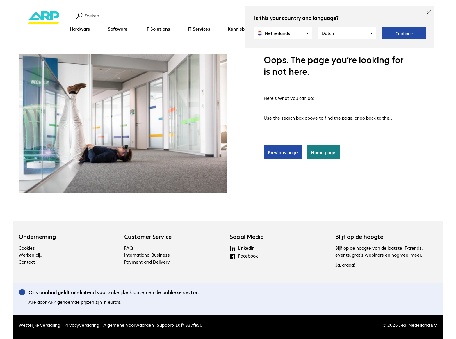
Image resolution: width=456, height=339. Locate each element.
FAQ (128, 248)
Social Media (247, 236)
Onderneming (37, 236)
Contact (27, 262)
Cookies (27, 248)
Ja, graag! (345, 265)
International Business (147, 255)
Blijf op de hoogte (359, 236)
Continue (404, 33)
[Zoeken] (232, 15)
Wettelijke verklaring (39, 325)
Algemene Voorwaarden (128, 325)
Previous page (283, 153)
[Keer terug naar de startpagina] (43, 23)
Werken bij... (30, 255)
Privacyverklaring (81, 325)
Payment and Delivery (147, 262)
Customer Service (148, 236)
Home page (323, 153)
